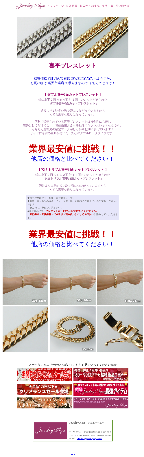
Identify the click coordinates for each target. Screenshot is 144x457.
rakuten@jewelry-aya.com (89, 438)
